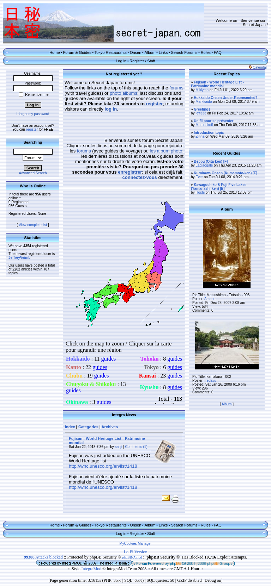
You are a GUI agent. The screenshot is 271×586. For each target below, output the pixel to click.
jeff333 (200, 113)
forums (176, 88)
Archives (110, 427)
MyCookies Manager (135, 544)
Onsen (135, 52)
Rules (206, 52)
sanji (118, 447)
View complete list (33, 225)
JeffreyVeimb (19, 258)
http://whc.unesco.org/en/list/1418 (103, 466)
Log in (121, 61)
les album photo (166, 151)
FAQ (218, 52)
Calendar (258, 67)
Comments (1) (136, 447)
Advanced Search (33, 173)
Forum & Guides (77, 52)
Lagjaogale (204, 165)
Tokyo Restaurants (111, 52)
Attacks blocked (43, 557)
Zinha (199, 136)
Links (163, 52)
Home (54, 52)
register (32, 129)
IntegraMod (92, 568)
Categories (88, 427)
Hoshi (200, 192)
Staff (151, 61)
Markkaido (203, 102)
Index (70, 427)
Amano (210, 299)
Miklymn (202, 90)
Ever (199, 177)
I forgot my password (33, 114)
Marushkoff (204, 125)
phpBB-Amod (132, 557)
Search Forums (184, 52)
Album (149, 52)
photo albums (123, 93)
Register (137, 61)
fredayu (210, 380)
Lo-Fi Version (135, 551)
